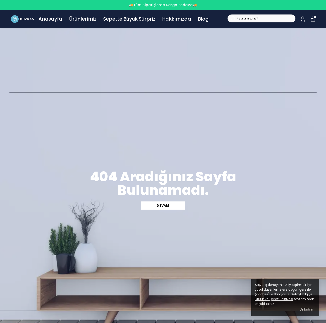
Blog (203, 19)
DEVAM (163, 205)
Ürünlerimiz (82, 19)
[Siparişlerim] (303, 19)
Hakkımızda (176, 19)
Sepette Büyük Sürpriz (129, 19)
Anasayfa (50, 19)
